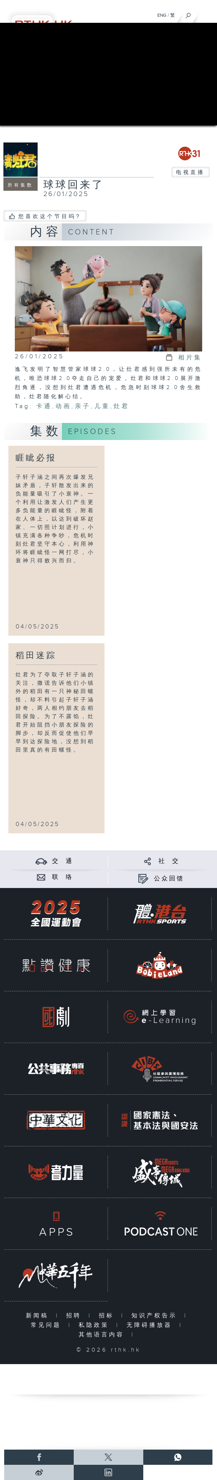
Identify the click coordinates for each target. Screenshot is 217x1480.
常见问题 (48, 1325)
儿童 (102, 406)
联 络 (62, 877)
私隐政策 (95, 1325)
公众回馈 (169, 878)
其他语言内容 (103, 1334)
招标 (108, 1315)
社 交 (169, 861)
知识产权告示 (156, 1315)
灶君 (122, 406)
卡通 (44, 406)
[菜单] (206, 13)
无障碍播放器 (151, 1325)
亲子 (83, 406)
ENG (161, 15)
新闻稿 (39, 1315)
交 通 (62, 861)
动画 (63, 406)
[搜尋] (188, 13)
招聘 (75, 1315)
